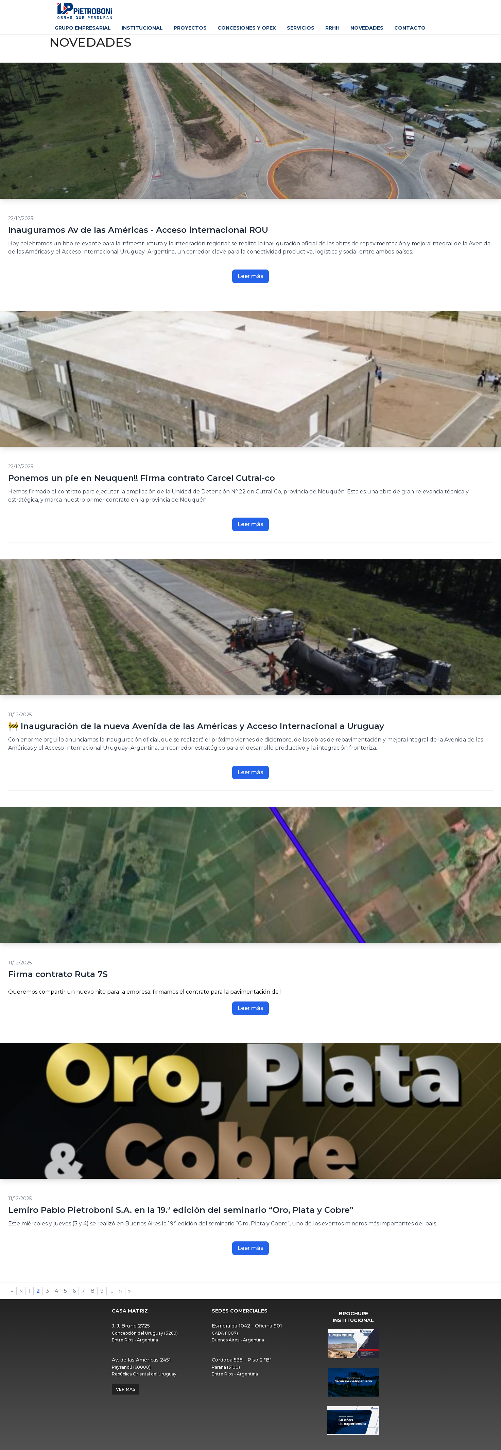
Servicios (300, 28)
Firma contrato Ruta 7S (58, 974)
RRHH (332, 28)
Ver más (125, 1389)
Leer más (250, 276)
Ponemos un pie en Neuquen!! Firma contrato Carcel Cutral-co (141, 478)
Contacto (410, 28)
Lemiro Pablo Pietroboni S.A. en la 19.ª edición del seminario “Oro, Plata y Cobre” (180, 1210)
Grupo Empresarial (83, 28)
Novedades (366, 28)
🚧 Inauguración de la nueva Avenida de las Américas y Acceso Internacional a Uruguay (196, 726)
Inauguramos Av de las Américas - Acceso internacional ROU (138, 230)
